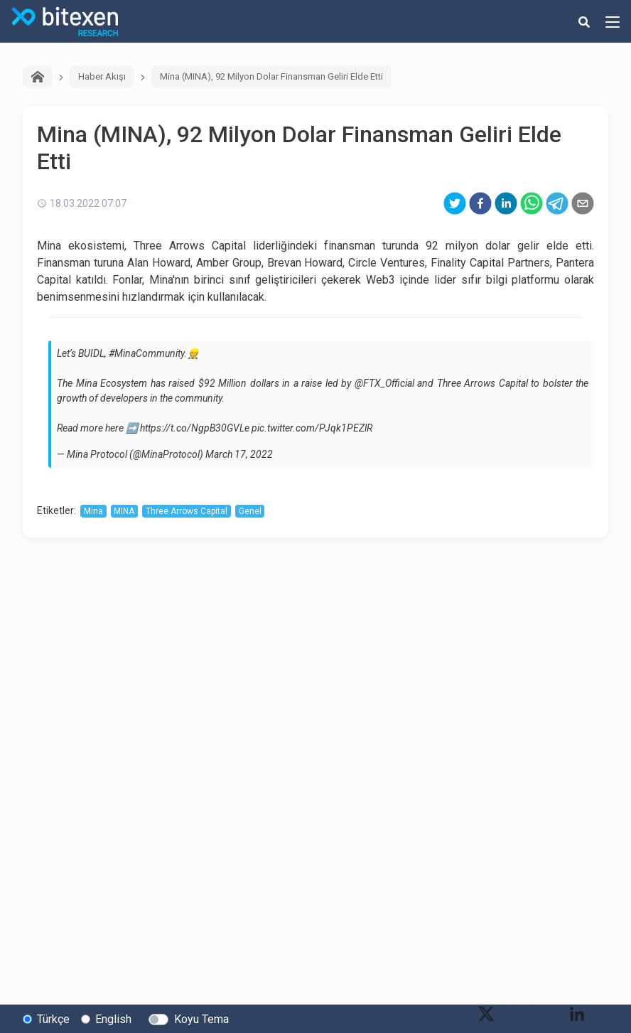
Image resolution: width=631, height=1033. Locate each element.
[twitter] (454, 203)
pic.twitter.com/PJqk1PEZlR (312, 428)
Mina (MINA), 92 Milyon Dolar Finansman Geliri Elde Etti (271, 76)
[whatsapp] (531, 203)
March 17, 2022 (239, 454)
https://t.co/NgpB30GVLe (194, 428)
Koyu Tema (201, 1019)
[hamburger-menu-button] (612, 21)
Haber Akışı (102, 76)
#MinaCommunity (146, 353)
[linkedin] (506, 203)
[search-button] (584, 21)
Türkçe (53, 1019)
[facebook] (480, 203)
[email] (582, 203)
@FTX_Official (384, 383)
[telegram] (557, 203)
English (113, 1019)
